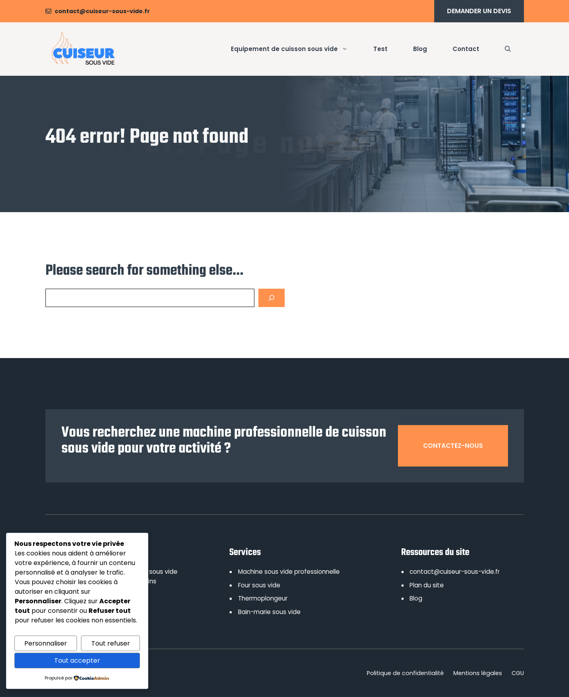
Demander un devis (479, 11)
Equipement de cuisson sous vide (295, 49)
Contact (466, 49)
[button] (508, 49)
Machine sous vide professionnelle (289, 571)
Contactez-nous (453, 445)
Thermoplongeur (262, 598)
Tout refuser (110, 643)
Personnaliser (45, 643)
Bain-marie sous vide (269, 612)
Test (380, 49)
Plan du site (427, 585)
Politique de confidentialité (405, 673)
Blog (420, 49)
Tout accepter (77, 660)
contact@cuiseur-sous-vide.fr (102, 11)
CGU (518, 673)
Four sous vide (259, 585)
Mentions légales (477, 673)
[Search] (271, 298)
